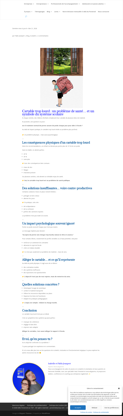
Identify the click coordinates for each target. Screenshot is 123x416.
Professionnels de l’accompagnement (64, 4)
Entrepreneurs (41, 4)
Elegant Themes (25, 413)
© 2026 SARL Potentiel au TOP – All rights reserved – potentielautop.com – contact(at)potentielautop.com (50, 408)
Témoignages (40, 12)
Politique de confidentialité (101, 412)
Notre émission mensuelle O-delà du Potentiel (79, 12)
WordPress (46, 413)
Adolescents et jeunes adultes (93, 4)
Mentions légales (18, 405)
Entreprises (28, 4)
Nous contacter (103, 12)
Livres (56, 12)
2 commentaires (43, 36)
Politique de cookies (86, 412)
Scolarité (33, 36)
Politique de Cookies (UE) (58, 405)
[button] (119, 388)
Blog (48, 12)
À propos (27, 12)
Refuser (94, 408)
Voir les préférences (111, 408)
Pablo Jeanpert (20, 36)
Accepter (78, 408)
